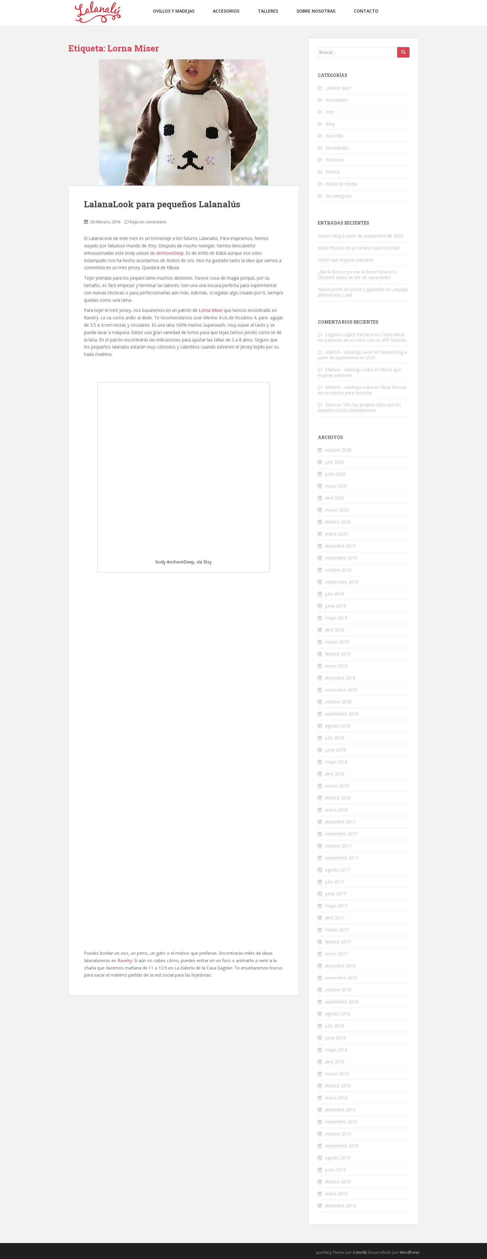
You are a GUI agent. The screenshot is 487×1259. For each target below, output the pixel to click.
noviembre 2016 (341, 978)
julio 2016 (334, 1026)
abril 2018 (334, 774)
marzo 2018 (337, 786)
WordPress (409, 1252)
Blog (330, 124)
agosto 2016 (337, 1014)
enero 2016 (336, 1098)
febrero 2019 (338, 654)
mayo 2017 (336, 906)
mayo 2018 (336, 762)
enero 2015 (336, 1194)
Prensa (332, 172)
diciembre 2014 (340, 1206)
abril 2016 (334, 1062)
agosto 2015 (337, 1158)
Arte (329, 112)
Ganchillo (334, 136)
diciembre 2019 (340, 546)
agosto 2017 (337, 870)
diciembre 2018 (340, 678)
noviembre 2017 (341, 834)
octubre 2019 (338, 570)
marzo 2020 (337, 510)
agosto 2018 (337, 726)
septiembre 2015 (341, 1146)
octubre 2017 (338, 846)
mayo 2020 (336, 486)
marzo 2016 (337, 1074)
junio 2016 (335, 1038)
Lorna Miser (211, 310)
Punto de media (341, 184)
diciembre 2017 (340, 822)
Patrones (334, 160)
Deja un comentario (148, 222)
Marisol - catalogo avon (349, 352)
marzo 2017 (337, 930)
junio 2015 (335, 1170)
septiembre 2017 (341, 858)
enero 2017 (336, 954)
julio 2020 (334, 462)
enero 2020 (336, 534)
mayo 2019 (336, 618)
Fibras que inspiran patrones (346, 260)
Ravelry (125, 960)
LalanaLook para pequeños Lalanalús (162, 204)
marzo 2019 (337, 642)
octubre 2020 (338, 450)
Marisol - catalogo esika (349, 370)
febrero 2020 (338, 522)
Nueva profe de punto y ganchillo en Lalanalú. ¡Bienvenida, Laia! (363, 292)
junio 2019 (335, 606)
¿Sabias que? (338, 88)
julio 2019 (334, 594)
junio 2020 (335, 474)
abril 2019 (334, 630)
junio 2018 (335, 750)
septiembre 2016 (341, 1002)
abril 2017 (334, 918)
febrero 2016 (338, 1086)
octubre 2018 (338, 702)
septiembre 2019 (341, 582)
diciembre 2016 (340, 966)
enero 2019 (336, 666)
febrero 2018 (338, 798)
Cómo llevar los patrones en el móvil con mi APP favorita (362, 337)
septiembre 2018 (341, 714)
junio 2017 (335, 894)
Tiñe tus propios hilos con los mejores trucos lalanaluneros (359, 407)
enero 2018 (336, 810)
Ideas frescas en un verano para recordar (359, 248)
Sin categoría (338, 196)
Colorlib (360, 1252)
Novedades (336, 148)
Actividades (336, 100)
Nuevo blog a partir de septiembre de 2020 (360, 236)
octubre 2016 (338, 990)
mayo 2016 (336, 1050)
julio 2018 (334, 738)
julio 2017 (334, 882)
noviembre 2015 (341, 1122)
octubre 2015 (338, 1134)
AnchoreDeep (170, 253)
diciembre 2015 (340, 1110)
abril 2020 (334, 498)
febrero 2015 (338, 1182)
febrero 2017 (338, 942)
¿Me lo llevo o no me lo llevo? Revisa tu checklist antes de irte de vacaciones (357, 274)
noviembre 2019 (341, 558)
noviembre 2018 (341, 690)
